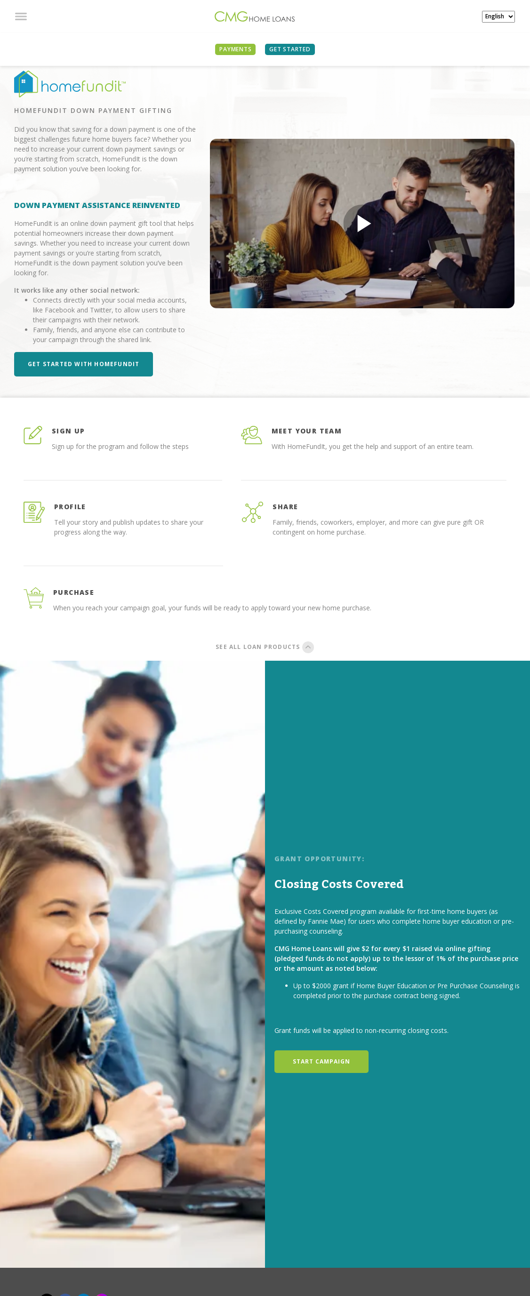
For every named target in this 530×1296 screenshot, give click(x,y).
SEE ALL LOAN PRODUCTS (265, 647)
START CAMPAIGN (321, 1061)
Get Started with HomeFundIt (83, 364)
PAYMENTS (235, 49)
